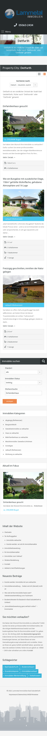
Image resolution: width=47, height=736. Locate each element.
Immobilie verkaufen (14, 540)
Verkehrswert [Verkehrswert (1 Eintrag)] (35, 676)
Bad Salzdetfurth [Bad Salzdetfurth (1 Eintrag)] (11, 667)
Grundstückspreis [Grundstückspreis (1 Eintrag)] (12, 671)
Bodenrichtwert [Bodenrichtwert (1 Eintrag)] (28, 667)
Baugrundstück (10, 425)
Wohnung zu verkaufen (13, 454)
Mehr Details (9, 157)
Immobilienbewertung (12, 548)
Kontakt (7, 564)
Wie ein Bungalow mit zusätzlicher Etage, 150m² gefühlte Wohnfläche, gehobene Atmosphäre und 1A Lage (23, 182)
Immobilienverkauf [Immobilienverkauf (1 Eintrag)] (29, 671)
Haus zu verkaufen (12, 433)
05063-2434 (26, 25)
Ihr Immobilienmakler (12, 552)
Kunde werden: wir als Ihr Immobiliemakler (22, 544)
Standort (8, 368)
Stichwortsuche (11, 389)
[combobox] (23, 85)
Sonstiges (9, 446)
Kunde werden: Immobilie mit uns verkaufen (20, 582)
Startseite (8, 532)
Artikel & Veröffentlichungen (15, 568)
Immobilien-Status (12, 379)
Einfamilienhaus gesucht (15, 106)
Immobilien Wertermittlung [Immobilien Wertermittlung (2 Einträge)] (15, 676)
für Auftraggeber (11, 536)
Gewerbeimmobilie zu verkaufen (17, 429)
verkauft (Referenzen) (13, 450)
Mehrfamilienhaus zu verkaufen (16, 437)
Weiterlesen (38, 506)
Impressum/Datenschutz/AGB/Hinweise (23, 694)
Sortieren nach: (23, 81)
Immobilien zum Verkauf (13, 556)
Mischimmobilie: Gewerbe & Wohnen (18, 441)
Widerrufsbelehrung (12, 560)
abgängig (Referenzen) (13, 420)
